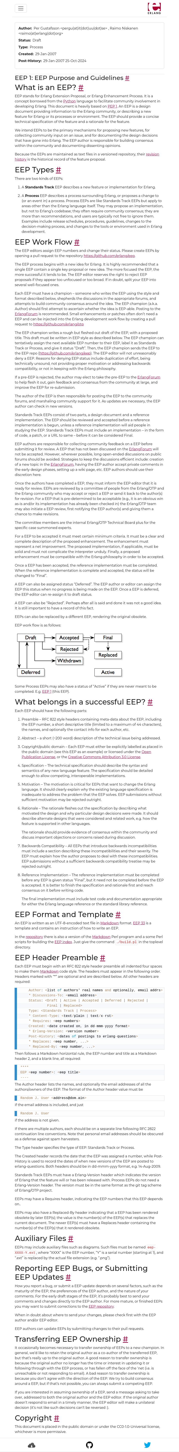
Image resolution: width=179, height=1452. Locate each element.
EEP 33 (139, 923)
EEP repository (101, 1306)
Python (69, 101)
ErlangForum (26, 314)
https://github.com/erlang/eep (109, 256)
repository (34, 937)
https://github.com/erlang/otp (58, 324)
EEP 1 (47, 692)
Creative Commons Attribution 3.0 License (104, 757)
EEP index (63, 942)
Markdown (109, 923)
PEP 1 (112, 106)
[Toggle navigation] (21, 8)
